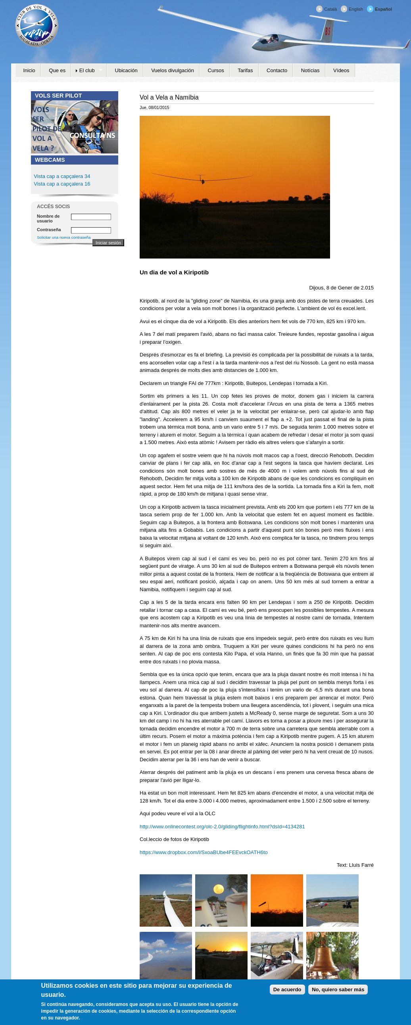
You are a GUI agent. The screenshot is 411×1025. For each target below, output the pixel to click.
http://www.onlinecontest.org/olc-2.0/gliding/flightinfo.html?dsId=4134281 (222, 827)
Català (330, 9)
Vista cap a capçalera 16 (61, 184)
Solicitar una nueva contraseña (64, 237)
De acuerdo (287, 993)
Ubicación (126, 70)
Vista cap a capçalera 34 (62, 176)
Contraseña (49, 229)
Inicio (29, 70)
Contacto (277, 70)
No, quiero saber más (338, 993)
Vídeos (341, 70)
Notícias (310, 70)
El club (86, 70)
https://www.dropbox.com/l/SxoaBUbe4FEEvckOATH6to (204, 852)
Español (383, 9)
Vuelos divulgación (172, 70)
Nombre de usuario (48, 218)
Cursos (216, 70)
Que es (57, 70)
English (356, 9)
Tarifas (245, 70)
